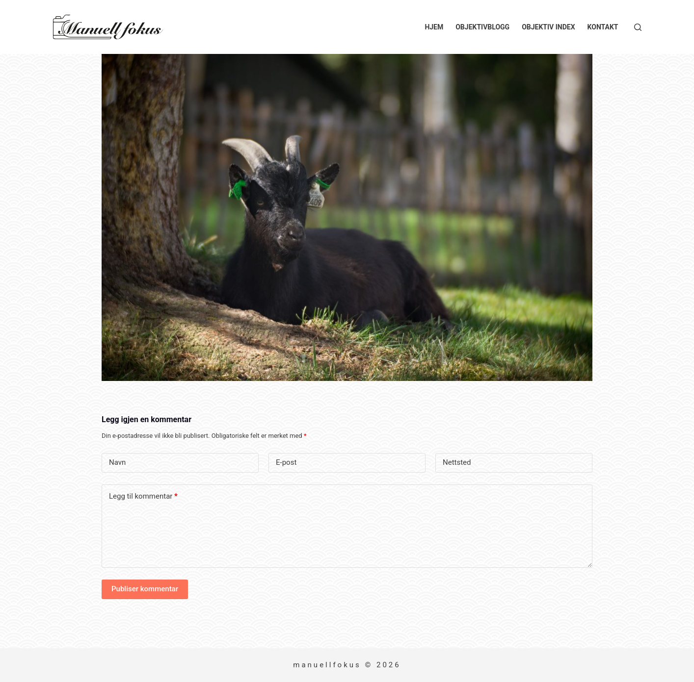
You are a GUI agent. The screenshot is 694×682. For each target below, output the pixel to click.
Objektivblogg (482, 27)
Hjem (434, 27)
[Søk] (637, 27)
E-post (286, 462)
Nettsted (457, 462)
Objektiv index (548, 27)
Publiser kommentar (144, 588)
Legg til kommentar (143, 496)
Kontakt (602, 27)
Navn (117, 462)
